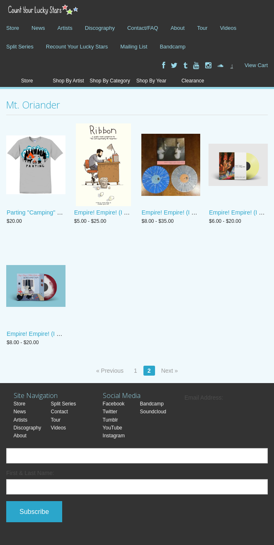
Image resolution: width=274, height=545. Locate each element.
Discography (100, 28)
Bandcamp (172, 46)
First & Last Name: (30, 473)
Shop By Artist (68, 81)
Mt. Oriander (33, 104)
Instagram (114, 436)
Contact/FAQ (142, 28)
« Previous (110, 370)
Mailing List (133, 46)
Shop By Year (151, 81)
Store (12, 28)
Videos (228, 28)
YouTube (112, 428)
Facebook (114, 404)
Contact (59, 412)
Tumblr (110, 420)
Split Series (20, 46)
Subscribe (34, 511)
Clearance (193, 81)
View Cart (256, 65)
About (177, 28)
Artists (65, 28)
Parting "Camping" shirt (37, 212)
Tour (202, 28)
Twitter (110, 412)
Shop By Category (110, 81)
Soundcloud (153, 412)
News (38, 28)
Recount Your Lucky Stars (77, 46)
